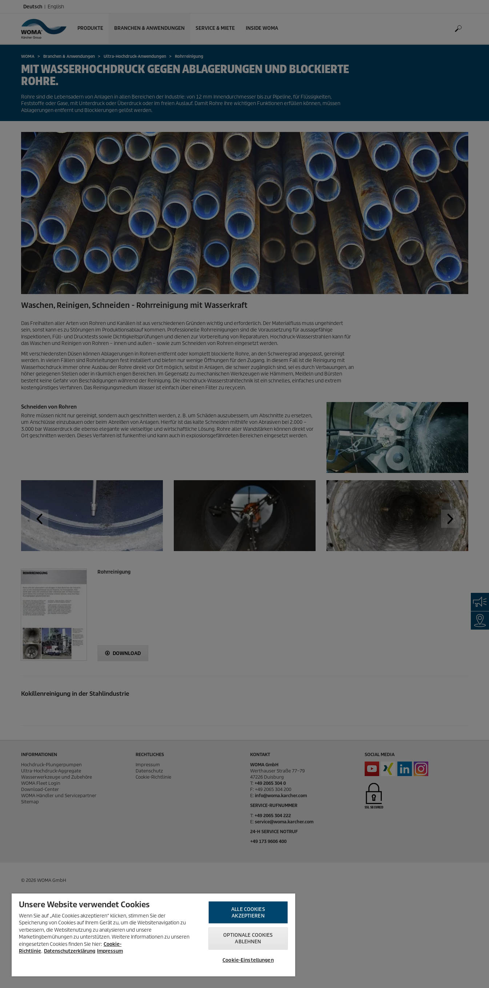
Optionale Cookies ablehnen (248, 938)
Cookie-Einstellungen (248, 960)
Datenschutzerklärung (69, 951)
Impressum (110, 951)
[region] (153, 934)
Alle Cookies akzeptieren (248, 912)
